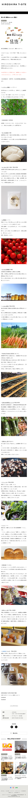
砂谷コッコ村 (5, 610)
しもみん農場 (5, 306)
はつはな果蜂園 (6, 269)
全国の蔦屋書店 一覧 (16, 792)
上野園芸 (4, 220)
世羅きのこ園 (5, 441)
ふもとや (12, 402)
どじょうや (4, 482)
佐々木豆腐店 (5, 132)
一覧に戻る (14, 733)
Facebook (3, 699)
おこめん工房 (5, 167)
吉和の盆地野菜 (6, 402)
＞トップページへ (14, 705)
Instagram (3, 697)
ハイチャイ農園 (6, 87)
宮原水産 (4, 565)
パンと (3, 525)
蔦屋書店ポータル (11, 792)
